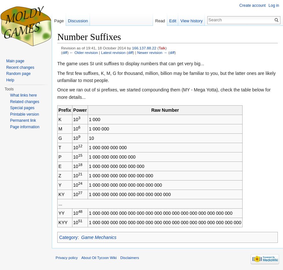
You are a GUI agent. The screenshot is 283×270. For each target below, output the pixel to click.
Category (68, 237)
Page (59, 20)
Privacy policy (67, 258)
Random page (18, 73)
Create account (252, 5)
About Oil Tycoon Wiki (99, 258)
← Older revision (84, 52)
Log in (273, 5)
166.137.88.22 (144, 48)
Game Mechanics (98, 237)
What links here (23, 95)
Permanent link (23, 120)
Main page (15, 61)
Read (160, 20)
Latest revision (113, 52)
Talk (162, 48)
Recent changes (20, 67)
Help (10, 80)
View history (191, 20)
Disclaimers (129, 258)
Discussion (78, 20)
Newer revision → (152, 52)
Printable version (24, 114)
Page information (24, 127)
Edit (172, 20)
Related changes (24, 101)
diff (64, 52)
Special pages (22, 108)
